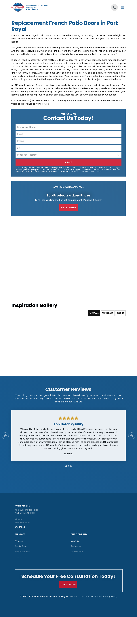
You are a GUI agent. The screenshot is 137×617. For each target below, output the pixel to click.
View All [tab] (94, 313)
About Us (75, 542)
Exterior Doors (21, 548)
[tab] (66, 467)
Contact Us (76, 548)
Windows (19, 542)
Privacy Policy (96, 172)
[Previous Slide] (5, 436)
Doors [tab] (120, 313)
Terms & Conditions (90, 596)
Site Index (20, 526)
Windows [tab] (107, 313)
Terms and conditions (80, 172)
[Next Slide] (131, 436)
